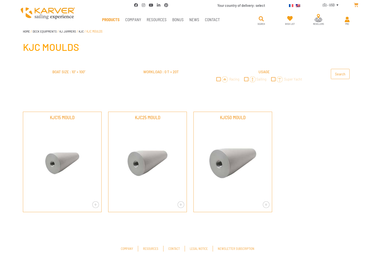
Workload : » (161, 72)
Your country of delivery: (241, 5)
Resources (157, 19)
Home (26, 31)
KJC (81, 31)
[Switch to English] (296, 5)
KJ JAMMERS (67, 31)
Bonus (178, 19)
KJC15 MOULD (62, 117)
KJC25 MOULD (147, 117)
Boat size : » (68, 72)
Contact (212, 19)
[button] (261, 19)
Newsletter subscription (236, 249)
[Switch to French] (289, 5)
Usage (264, 72)
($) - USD (329, 5)
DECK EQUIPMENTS (45, 31)
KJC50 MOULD (233, 117)
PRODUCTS (111, 19)
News (194, 19)
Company (133, 19)
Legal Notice (199, 249)
